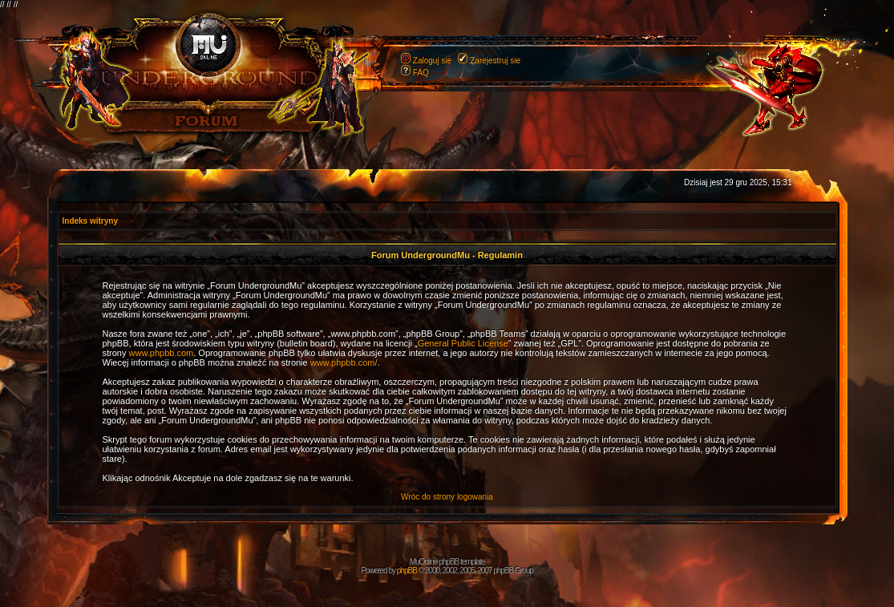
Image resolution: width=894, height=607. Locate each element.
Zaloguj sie (432, 60)
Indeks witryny (90, 220)
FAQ (421, 72)
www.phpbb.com (161, 353)
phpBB (407, 570)
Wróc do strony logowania (447, 496)
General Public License (463, 343)
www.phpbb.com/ (344, 362)
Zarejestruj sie (495, 60)
